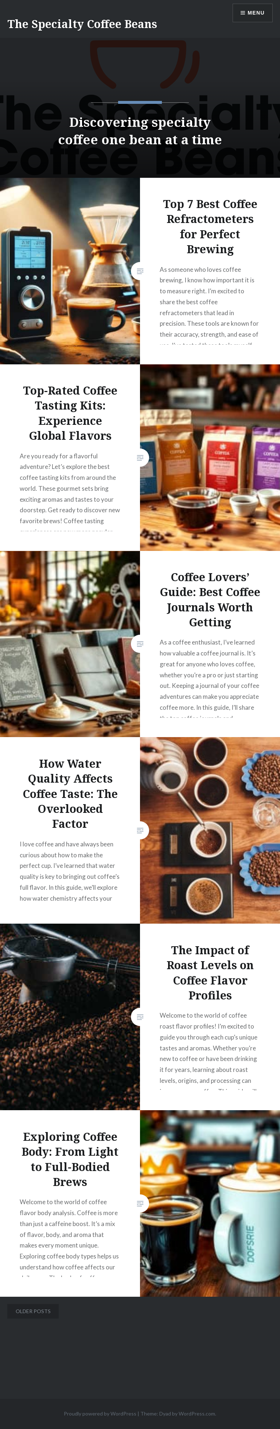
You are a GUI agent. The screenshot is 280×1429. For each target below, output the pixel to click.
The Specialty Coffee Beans (82, 23)
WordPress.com (197, 1413)
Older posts (33, 1311)
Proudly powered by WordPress (100, 1413)
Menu (256, 13)
